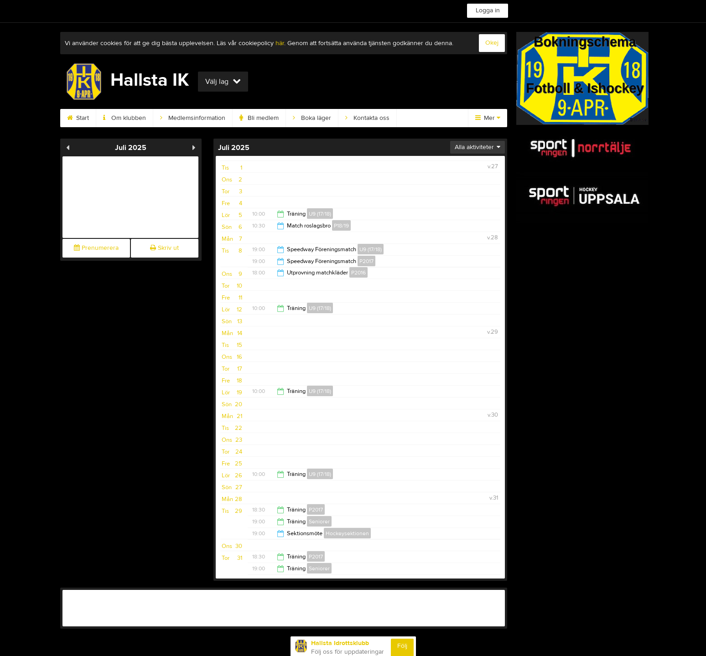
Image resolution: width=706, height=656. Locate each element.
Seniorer (319, 521)
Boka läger (312, 118)
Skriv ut (164, 248)
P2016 (358, 272)
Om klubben (124, 118)
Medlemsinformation (192, 118)
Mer (487, 118)
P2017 (366, 261)
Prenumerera (96, 248)
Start (78, 118)
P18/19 (341, 225)
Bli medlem (259, 118)
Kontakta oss (367, 118)
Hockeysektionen (347, 533)
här (279, 43)
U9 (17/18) (320, 213)
